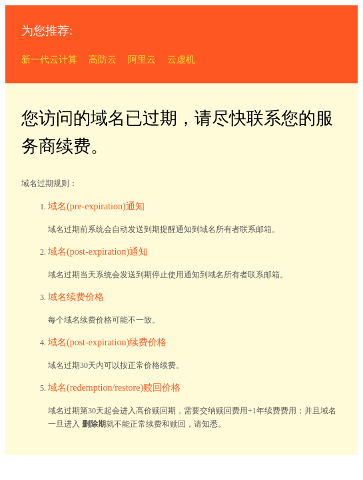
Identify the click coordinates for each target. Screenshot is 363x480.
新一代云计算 (49, 60)
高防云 (103, 60)
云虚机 (181, 60)
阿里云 (142, 60)
